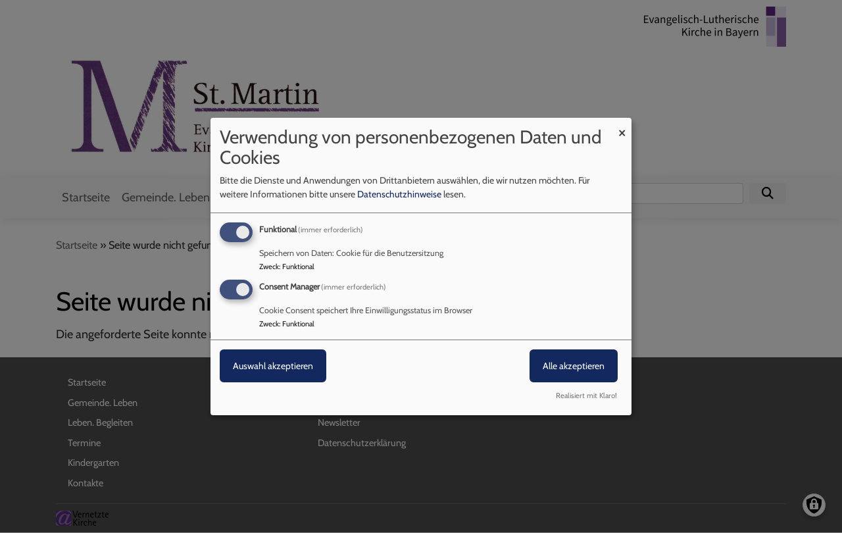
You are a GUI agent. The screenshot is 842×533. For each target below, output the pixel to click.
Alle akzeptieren (574, 366)
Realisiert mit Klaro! (586, 395)
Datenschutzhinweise (399, 194)
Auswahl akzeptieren (273, 366)
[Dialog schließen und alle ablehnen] (622, 126)
